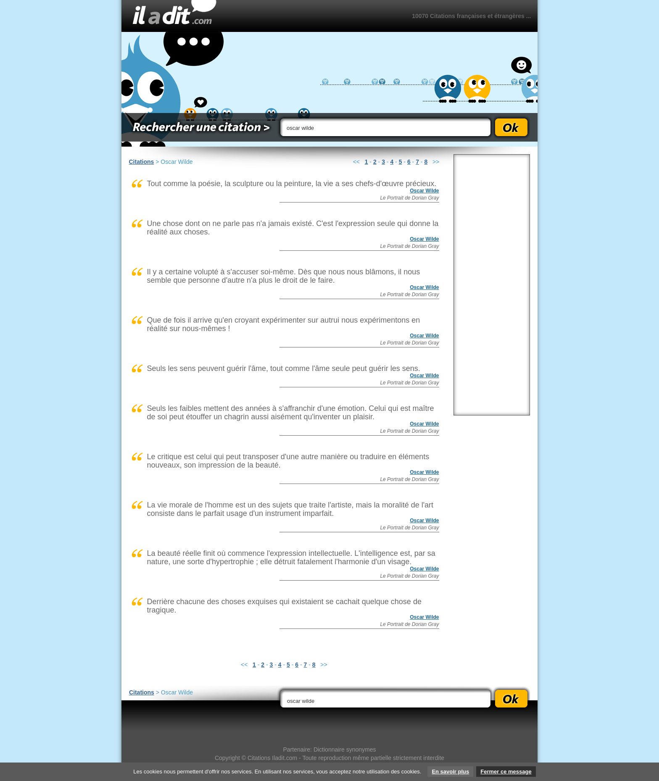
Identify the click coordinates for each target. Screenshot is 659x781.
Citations (141, 161)
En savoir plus (450, 771)
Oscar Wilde (424, 191)
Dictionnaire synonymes (345, 749)
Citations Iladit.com (272, 758)
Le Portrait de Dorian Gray (409, 198)
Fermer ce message (505, 771)
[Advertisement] (491, 285)
